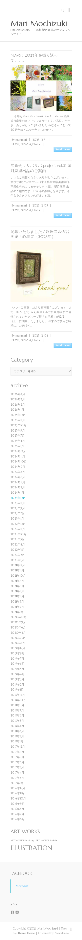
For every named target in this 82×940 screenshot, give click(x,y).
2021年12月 (17, 565)
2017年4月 (17, 772)
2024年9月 (17, 467)
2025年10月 (18, 425)
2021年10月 (18, 576)
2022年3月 (17, 550)
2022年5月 (17, 539)
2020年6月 (18, 627)
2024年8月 (17, 472)
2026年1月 (17, 410)
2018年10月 (18, 700)
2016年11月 (17, 793)
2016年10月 (18, 798)
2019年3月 (17, 679)
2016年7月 (17, 814)
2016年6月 (17, 819)
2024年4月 (17, 482)
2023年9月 (17, 508)
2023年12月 (18, 498)
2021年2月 (17, 607)
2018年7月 (17, 710)
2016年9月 (17, 804)
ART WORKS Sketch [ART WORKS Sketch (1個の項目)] (46, 840)
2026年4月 (17, 394)
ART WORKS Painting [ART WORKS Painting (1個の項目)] (22, 840)
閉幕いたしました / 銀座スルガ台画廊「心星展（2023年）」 (40, 234)
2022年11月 (17, 529)
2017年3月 (17, 778)
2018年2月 (17, 736)
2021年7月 (17, 581)
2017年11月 (17, 752)
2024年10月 (18, 461)
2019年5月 (17, 669)
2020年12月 (18, 617)
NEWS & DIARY (30, 144)
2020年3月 (18, 638)
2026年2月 (17, 404)
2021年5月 (17, 591)
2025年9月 (17, 430)
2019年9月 (17, 653)
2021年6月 (17, 586)
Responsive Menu (69, 10)
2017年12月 (17, 747)
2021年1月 (16, 612)
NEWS (15, 144)
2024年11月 (17, 456)
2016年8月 (17, 809)
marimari (21, 140)
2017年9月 (17, 757)
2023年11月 (17, 503)
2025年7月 (17, 435)
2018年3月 (17, 731)
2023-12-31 (39, 140)
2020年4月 (18, 633)
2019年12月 (17, 648)
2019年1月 (17, 689)
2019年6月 (17, 664)
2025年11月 (17, 420)
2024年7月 (17, 477)
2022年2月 (17, 555)
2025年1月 (17, 446)
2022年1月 (17, 560)
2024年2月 (17, 487)
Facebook (21, 873)
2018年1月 (16, 741)
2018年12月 (17, 695)
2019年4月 (17, 674)
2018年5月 (17, 721)
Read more (63, 149)
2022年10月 (18, 534)
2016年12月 (17, 788)
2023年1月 (17, 518)
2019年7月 (17, 659)
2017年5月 (17, 767)
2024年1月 (17, 493)
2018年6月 (17, 715)
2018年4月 (17, 726)
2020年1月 (17, 643)
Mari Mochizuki (38, 23)
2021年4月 (17, 596)
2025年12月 (18, 415)
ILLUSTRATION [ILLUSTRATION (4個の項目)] (31, 848)
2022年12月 (18, 524)
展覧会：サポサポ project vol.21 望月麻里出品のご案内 (41, 168)
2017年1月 (16, 783)
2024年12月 (18, 451)
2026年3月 (17, 399)
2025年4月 (17, 441)
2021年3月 (17, 601)
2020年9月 (18, 622)
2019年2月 (17, 684)
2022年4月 (17, 544)
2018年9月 (17, 705)
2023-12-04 (40, 335)
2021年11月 (17, 570)
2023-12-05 (40, 205)
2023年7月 (17, 513)
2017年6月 (17, 762)
